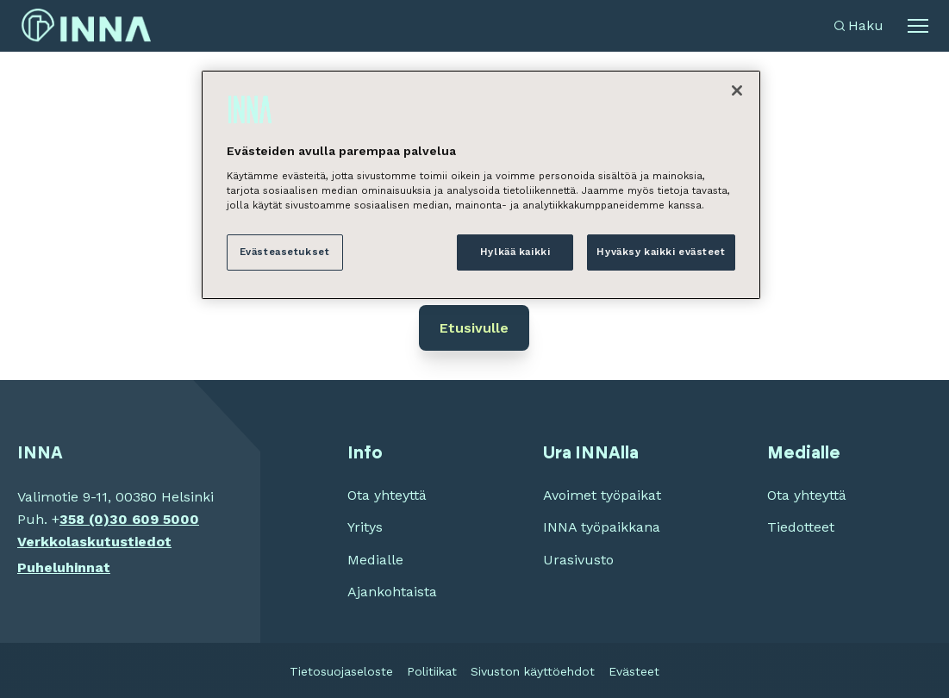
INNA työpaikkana (601, 527)
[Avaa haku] (858, 26)
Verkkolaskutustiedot (94, 541)
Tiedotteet (800, 527)
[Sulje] (737, 90)
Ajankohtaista (392, 591)
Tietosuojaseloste (341, 671)
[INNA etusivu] (86, 26)
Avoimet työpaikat (602, 495)
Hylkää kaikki (515, 252)
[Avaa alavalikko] (918, 26)
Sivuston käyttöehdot (533, 671)
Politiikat (432, 671)
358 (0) (84, 519)
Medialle (375, 560)
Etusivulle (474, 328)
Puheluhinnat (63, 567)
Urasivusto (578, 560)
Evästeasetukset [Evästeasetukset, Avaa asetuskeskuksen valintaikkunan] (285, 252)
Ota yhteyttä (387, 495)
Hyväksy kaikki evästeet (660, 252)
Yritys (365, 527)
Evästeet (634, 671)
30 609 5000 (154, 519)
